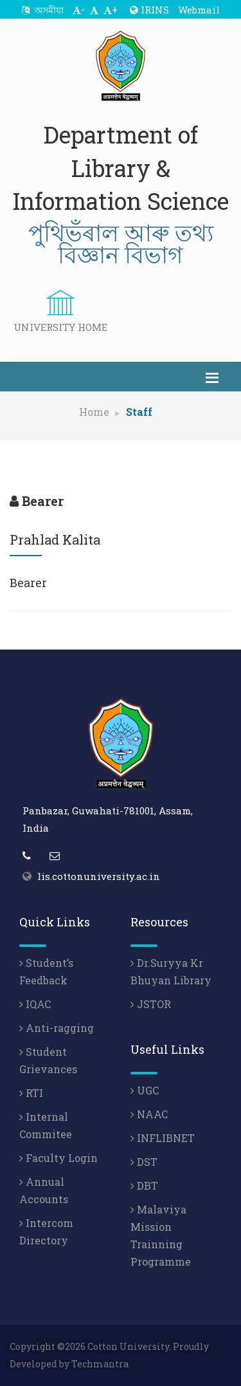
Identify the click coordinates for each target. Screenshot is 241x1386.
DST (143, 1161)
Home (94, 411)
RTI (31, 1093)
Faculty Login (58, 1158)
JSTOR (150, 1004)
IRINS (149, 9)
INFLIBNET (162, 1138)
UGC (144, 1090)
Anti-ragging (56, 1028)
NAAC (149, 1114)
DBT (144, 1185)
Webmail (199, 9)
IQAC (35, 1004)
